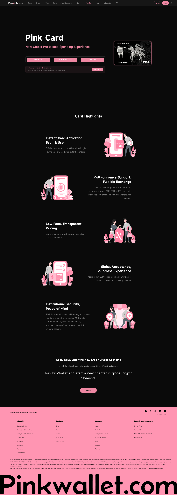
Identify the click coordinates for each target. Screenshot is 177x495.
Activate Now (38, 60)
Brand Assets (21, 452)
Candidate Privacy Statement (143, 434)
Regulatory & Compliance (25, 430)
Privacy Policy (138, 426)
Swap (57, 426)
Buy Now (98, 69)
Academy (20, 449)
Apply (88, 390)
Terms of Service (139, 430)
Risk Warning (138, 437)
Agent (97, 426)
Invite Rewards (99, 430)
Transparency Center (101, 434)
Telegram (20, 445)
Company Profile (22, 426)
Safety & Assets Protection (25, 434)
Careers (97, 445)
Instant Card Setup (65, 60)
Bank (57, 430)
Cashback (92, 60)
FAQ (96, 441)
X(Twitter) (20, 441)
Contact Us (20, 437)
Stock (58, 434)
